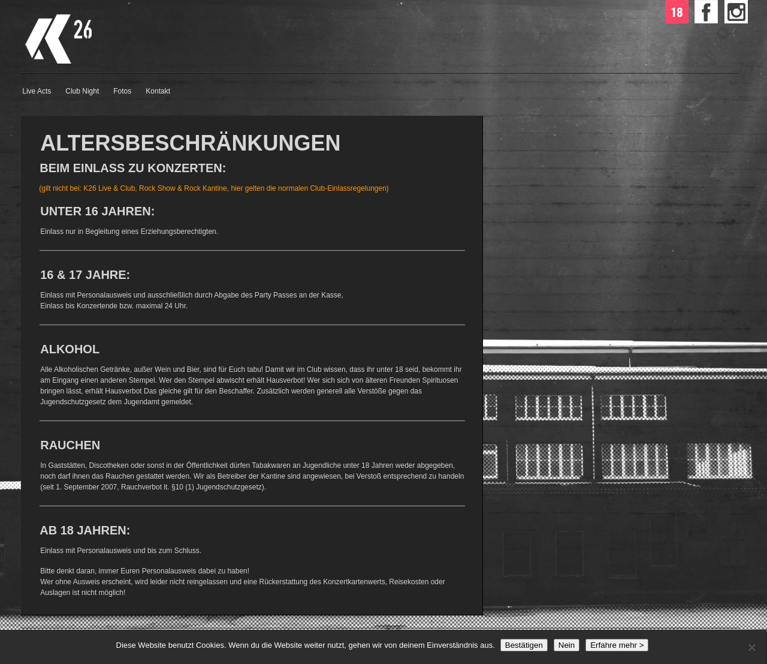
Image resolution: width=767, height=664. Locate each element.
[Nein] (751, 647)
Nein (566, 645)
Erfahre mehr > (617, 645)
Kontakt (158, 91)
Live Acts (36, 91)
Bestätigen (524, 645)
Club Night (82, 91)
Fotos (122, 91)
